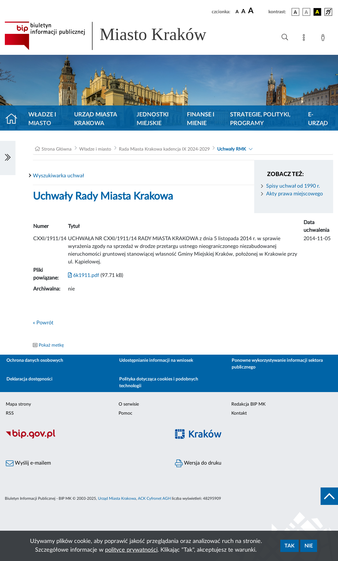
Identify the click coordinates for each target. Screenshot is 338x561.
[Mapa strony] (305, 38)
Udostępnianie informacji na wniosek (156, 360)
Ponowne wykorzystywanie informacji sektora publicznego (277, 363)
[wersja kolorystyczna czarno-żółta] (317, 12)
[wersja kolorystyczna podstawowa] (295, 12)
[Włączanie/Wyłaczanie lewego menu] (7, 158)
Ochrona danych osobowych (34, 360)
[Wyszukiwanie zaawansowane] (285, 37)
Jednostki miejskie (153, 119)
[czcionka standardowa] (237, 11)
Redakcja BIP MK (248, 404)
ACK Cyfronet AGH (154, 498)
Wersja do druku (198, 463)
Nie (308, 545)
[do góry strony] (329, 496)
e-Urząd (318, 119)
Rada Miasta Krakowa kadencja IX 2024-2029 (164, 149)
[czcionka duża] (257, 11)
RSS (10, 413)
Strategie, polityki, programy (260, 119)
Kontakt (239, 413)
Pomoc (125, 413)
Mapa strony (18, 404)
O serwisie (129, 404)
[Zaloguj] (324, 38)
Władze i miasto (42, 119)
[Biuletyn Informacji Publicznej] (84, 438)
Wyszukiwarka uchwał (58, 175)
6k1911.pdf (83, 275)
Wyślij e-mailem (28, 463)
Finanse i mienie (200, 119)
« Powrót (43, 322)
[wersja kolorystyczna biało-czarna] (306, 12)
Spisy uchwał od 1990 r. (293, 186)
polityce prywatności (131, 550)
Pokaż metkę (51, 345)
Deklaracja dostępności (29, 379)
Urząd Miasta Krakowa (95, 119)
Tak (290, 545)
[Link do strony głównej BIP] (115, 36)
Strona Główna (57, 149)
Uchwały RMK (231, 149)
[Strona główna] (14, 119)
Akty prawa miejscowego (294, 193)
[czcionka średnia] (243, 11)
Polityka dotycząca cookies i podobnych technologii (158, 382)
